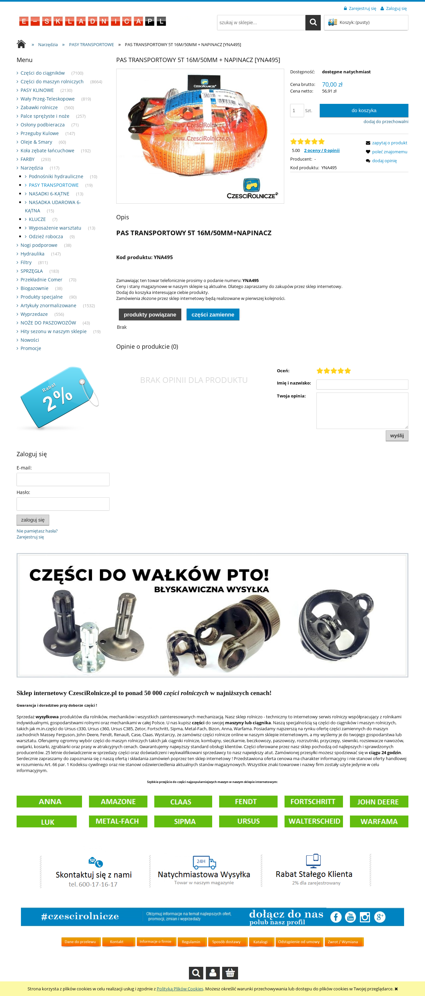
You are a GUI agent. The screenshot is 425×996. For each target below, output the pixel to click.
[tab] (150, 314)
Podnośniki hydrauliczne (56, 176)
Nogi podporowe (39, 245)
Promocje (31, 348)
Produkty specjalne (42, 297)
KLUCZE (37, 219)
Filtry (26, 262)
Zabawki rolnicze (39, 107)
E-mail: (24, 467)
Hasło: (23, 492)
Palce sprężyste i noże (45, 116)
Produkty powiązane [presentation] (150, 315)
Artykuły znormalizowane (48, 305)
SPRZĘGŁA (32, 271)
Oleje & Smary (36, 142)
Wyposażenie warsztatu (55, 228)
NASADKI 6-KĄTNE (49, 193)
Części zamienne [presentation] (213, 315)
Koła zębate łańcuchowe (47, 150)
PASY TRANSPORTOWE (54, 185)
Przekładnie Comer (41, 279)
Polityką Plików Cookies (180, 989)
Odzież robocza (46, 236)
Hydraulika (32, 253)
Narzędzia (32, 168)
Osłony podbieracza (43, 124)
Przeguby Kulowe (40, 133)
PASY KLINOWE (37, 90)
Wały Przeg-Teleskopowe (48, 99)
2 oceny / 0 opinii (322, 150)
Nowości (30, 340)
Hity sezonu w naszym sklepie (54, 331)
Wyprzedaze (34, 314)
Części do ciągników (43, 73)
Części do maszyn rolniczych (52, 81)
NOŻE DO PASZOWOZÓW (48, 323)
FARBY (28, 159)
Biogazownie (34, 288)
